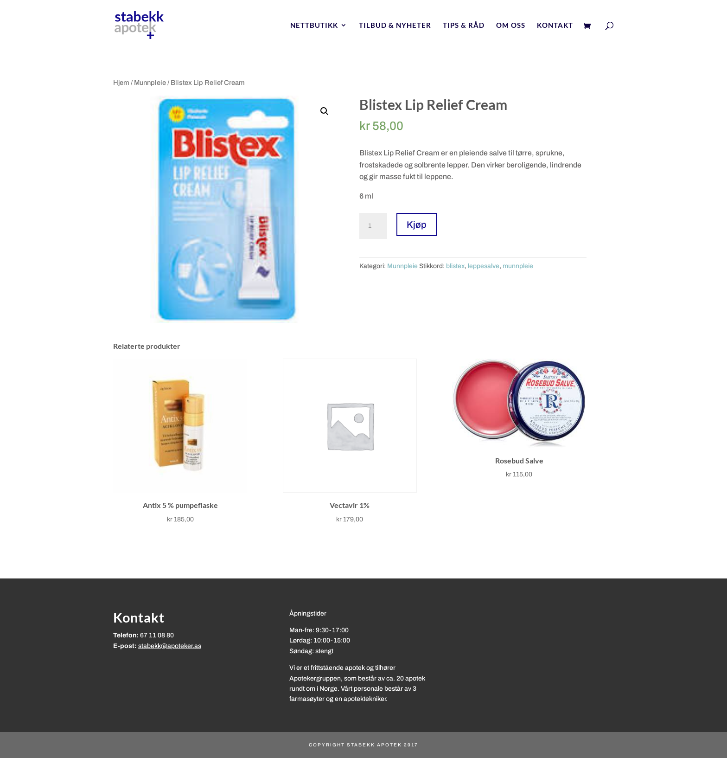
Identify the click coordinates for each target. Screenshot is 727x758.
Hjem (121, 82)
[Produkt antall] (373, 226)
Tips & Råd (464, 25)
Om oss (510, 25)
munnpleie (518, 266)
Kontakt (555, 25)
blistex (455, 266)
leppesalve (483, 266)
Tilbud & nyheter (395, 25)
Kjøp (417, 224)
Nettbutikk (314, 25)
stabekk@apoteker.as (169, 645)
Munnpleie (150, 82)
